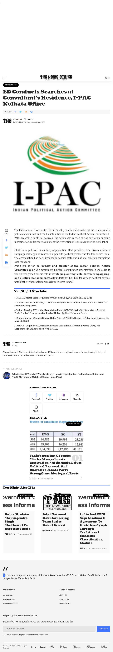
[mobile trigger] (5, 78)
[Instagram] (63, 397)
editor (19, 119)
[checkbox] (4, 635)
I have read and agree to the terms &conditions (27, 635)
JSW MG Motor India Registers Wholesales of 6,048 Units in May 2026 (54, 297)
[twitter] (108, 344)
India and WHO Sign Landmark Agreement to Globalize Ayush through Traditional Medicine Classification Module (93, 529)
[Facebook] (105, 344)
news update (10, 85)
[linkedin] (77, 397)
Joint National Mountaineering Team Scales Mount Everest (55, 521)
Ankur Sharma (21, 343)
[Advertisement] (56, 39)
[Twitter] (50, 397)
